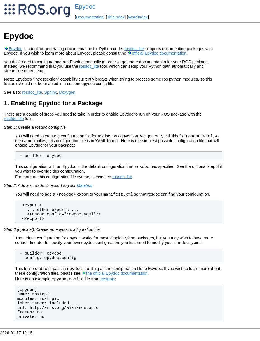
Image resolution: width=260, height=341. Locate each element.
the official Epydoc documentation (116, 278)
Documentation (90, 17)
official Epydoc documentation (159, 53)
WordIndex (138, 17)
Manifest (84, 188)
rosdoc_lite (134, 48)
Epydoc (85, 6)
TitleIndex (116, 17)
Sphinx (50, 92)
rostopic (107, 285)
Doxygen (67, 92)
